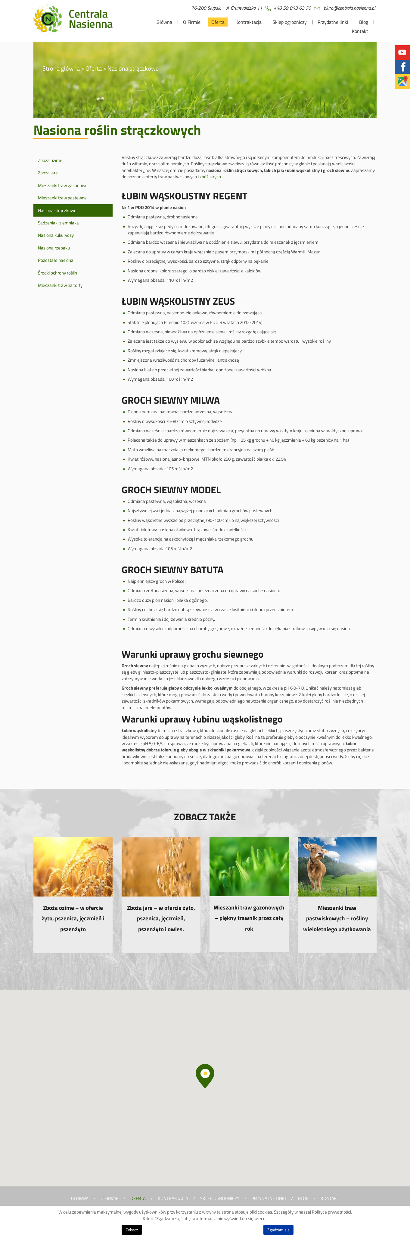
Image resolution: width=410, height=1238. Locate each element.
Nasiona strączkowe (57, 210)
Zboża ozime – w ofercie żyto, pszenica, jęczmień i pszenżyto (73, 918)
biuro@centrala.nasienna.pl (349, 7)
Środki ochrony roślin (57, 272)
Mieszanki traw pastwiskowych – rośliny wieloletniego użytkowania (337, 918)
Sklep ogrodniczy (289, 22)
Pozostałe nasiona (55, 260)
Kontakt (360, 31)
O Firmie (191, 22)
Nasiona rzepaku (54, 247)
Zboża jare (48, 172)
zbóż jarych (210, 176)
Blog (363, 22)
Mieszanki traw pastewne (62, 197)
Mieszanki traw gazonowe (63, 185)
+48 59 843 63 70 (292, 7)
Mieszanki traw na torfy (60, 285)
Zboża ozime (50, 160)
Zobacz (132, 1230)
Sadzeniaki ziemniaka (58, 222)
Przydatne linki (333, 22)
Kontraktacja (248, 22)
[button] (205, 1076)
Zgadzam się (278, 1230)
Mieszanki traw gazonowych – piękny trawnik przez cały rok (248, 918)
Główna (164, 22)
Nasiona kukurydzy (56, 235)
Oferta (218, 22)
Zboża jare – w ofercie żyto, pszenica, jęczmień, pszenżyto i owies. (161, 918)
